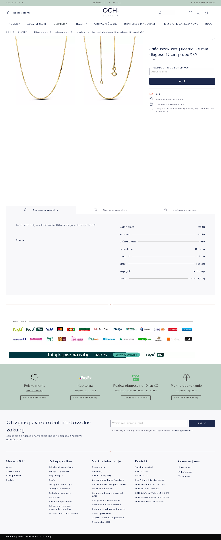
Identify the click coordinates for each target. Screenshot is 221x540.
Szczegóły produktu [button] (41, 209)
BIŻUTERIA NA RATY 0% (107, 2)
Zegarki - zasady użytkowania (108, 518)
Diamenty (97, 472)
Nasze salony (34, 391)
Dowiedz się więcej (85, 398)
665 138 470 (163, 493)
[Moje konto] (198, 13)
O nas (9, 467)
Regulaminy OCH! (101, 522)
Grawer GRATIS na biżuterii (64, 514)
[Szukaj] (160, 13)
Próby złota (98, 467)
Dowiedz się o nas (34, 398)
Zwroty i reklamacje (59, 489)
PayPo (52, 480)
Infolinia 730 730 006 (202, 2)
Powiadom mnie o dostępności (170, 68)
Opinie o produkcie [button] (110, 209)
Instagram (185, 472)
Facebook (185, 468)
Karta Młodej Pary (102, 476)
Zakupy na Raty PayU (60, 485)
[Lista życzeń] (190, 13)
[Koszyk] (206, 13)
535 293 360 (159, 485)
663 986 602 (153, 489)
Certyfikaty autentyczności (106, 501)
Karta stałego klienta (60, 502)
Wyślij (182, 82)
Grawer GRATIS (15, 2)
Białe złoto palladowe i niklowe (109, 509)
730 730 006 (141, 472)
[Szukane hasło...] (169, 12)
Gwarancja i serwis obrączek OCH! (107, 495)
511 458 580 (158, 502)
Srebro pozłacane (101, 514)
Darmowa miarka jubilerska (106, 505)
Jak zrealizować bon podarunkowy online (60, 508)
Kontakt (10, 480)
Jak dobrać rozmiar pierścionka (109, 485)
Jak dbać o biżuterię (103, 489)
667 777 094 (163, 497)
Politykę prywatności (183, 431)
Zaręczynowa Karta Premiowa (108, 480)
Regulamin (54, 497)
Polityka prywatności (60, 493)
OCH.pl (48, 537)
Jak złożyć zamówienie (61, 467)
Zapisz (202, 424)
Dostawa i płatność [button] (180, 209)
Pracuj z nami (13, 476)
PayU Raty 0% (56, 476)
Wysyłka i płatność (59, 472)
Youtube (184, 477)
